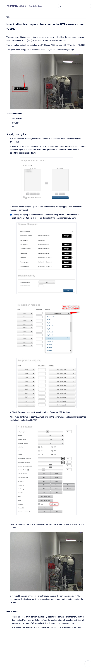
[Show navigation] (88, 664)
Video (8, 17)
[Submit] (60, 6)
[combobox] (74, 6)
